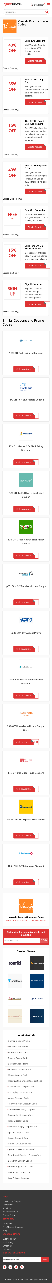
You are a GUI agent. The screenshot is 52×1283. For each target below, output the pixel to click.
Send (44, 940)
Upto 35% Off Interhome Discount (26, 866)
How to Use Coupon (12, 1201)
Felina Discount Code (17, 1120)
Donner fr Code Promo (18, 1040)
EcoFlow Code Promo (18, 1046)
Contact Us (8, 1204)
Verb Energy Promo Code (20, 1166)
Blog (5, 1230)
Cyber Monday (9, 1238)
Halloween (7, 1249)
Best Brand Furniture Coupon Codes (24, 1155)
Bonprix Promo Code (17, 1058)
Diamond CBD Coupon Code (21, 1086)
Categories (7, 1223)
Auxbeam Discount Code (19, 1069)
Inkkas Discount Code (17, 1137)
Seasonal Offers (11, 1234)
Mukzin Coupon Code (17, 1075)
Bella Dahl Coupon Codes (19, 1160)
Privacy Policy (9, 1215)
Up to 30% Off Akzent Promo (26, 633)
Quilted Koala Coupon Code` (21, 1149)
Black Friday (38, 4)
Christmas (7, 1245)
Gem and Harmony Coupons (21, 1109)
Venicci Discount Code (18, 1098)
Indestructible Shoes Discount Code (24, 1080)
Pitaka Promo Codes (17, 1052)
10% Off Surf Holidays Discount (26, 353)
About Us (7, 1208)
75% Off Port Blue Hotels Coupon (26, 399)
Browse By (8, 1218)
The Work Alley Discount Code (22, 1103)
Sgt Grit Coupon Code (18, 1132)
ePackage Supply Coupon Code (22, 1126)
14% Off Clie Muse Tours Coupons (26, 772)
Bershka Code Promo (17, 1063)
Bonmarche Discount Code (20, 1115)
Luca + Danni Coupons (18, 1177)
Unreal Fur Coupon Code (19, 1143)
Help (5, 1196)
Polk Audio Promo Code (19, 1172)
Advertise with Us (10, 1211)
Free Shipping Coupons (13, 1227)
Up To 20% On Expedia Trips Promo (26, 819)
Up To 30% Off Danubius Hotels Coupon (26, 586)
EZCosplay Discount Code (19, 1092)
